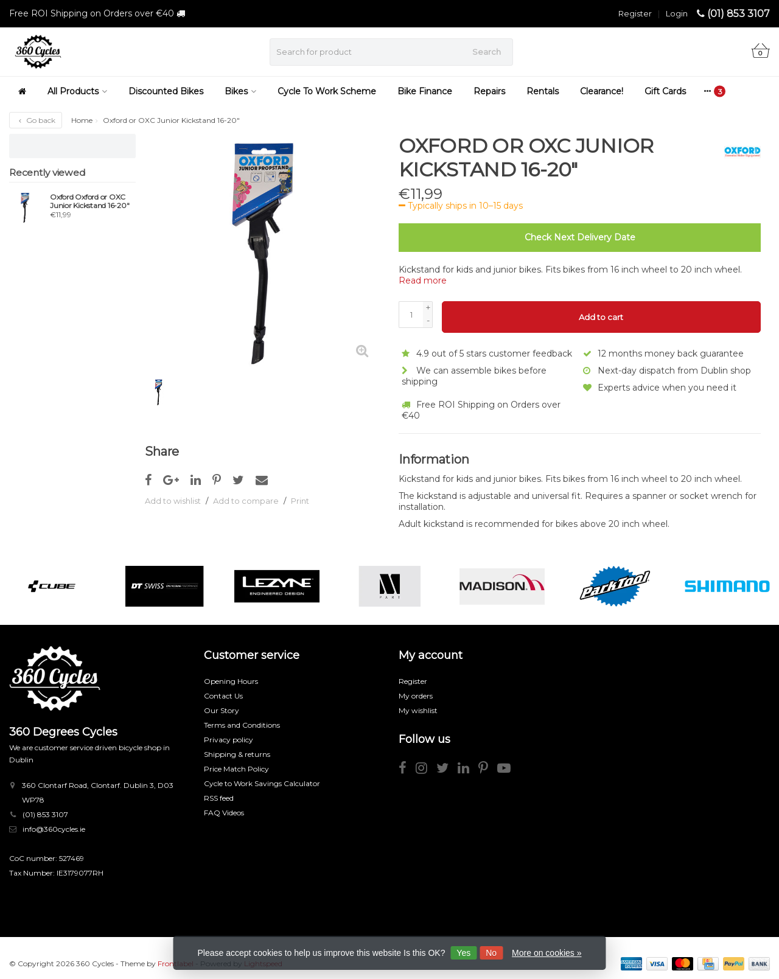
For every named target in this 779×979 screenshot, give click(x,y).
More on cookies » (546, 953)
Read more (423, 280)
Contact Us (223, 695)
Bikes (240, 91)
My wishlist (418, 709)
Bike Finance (424, 91)
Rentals (542, 91)
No (491, 953)
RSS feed (219, 797)
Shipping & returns (237, 753)
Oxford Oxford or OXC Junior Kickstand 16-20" (89, 201)
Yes (463, 953)
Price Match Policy (236, 768)
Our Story (221, 709)
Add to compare (246, 501)
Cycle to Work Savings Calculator (262, 782)
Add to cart (601, 317)
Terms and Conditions (242, 724)
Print (300, 501)
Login (677, 13)
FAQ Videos (224, 812)
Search (486, 52)
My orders (416, 695)
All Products (77, 91)
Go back (35, 120)
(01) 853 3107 (738, 13)
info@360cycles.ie (54, 828)
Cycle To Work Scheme (327, 91)
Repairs (489, 91)
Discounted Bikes (165, 91)
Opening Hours (231, 680)
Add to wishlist (173, 501)
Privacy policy (228, 739)
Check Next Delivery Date (580, 237)
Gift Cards (665, 91)
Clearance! (601, 91)
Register (635, 13)
